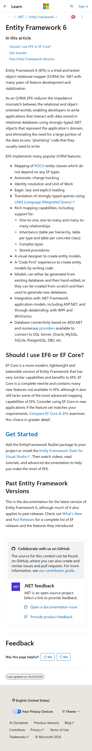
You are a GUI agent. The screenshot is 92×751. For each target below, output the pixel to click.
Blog (68, 722)
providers (47, 328)
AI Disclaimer (18, 722)
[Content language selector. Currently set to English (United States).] (30, 700)
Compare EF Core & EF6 (48, 413)
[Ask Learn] (73, 17)
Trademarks (17, 737)
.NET (20, 17)
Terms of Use (59, 729)
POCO (39, 165)
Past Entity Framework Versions (32, 59)
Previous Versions (46, 722)
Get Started (17, 53)
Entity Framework (41, 17)
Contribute (17, 729)
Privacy (36, 729)
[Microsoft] (46, 6)
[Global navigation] (4, 6)
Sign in (83, 6)
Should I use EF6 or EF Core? (30, 46)
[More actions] (82, 17)
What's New (72, 513)
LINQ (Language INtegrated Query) (43, 201)
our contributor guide (56, 570)
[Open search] (71, 6)
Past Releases (23, 519)
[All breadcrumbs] (10, 17)
